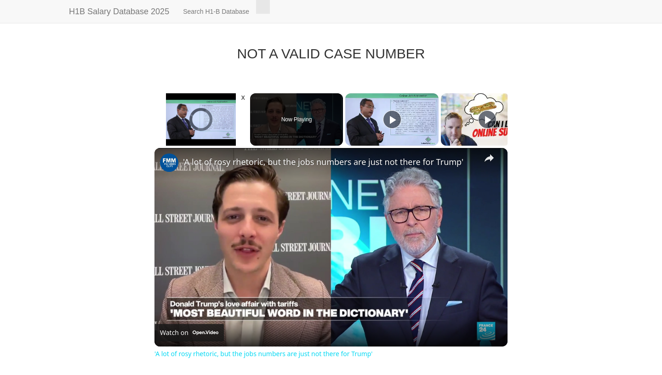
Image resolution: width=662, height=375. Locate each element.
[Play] (392, 119)
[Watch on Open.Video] (189, 332)
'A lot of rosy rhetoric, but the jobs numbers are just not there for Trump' (323, 161)
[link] (169, 162)
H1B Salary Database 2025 (119, 11)
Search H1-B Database (216, 11)
